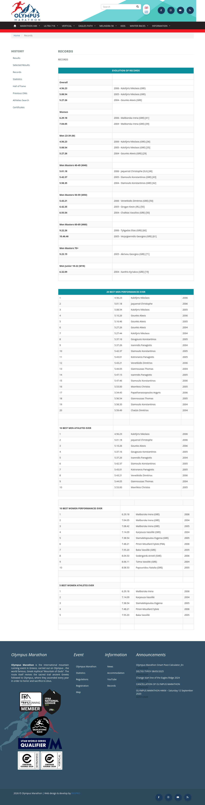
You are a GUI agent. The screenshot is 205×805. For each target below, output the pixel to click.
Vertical (67, 26)
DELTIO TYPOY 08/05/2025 (150, 671)
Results (16, 58)
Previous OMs (20, 93)
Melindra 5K (107, 26)
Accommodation (115, 672)
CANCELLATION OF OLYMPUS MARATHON (158, 684)
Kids (123, 25)
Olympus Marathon (86, 666)
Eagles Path (86, 26)
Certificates (19, 107)
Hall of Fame (19, 86)
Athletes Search (21, 100)
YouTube (112, 679)
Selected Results (21, 65)
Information (160, 26)
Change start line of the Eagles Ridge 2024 (158, 677)
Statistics (17, 79)
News (110, 666)
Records (17, 72)
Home (15, 26)
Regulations (82, 679)
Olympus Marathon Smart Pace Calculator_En (160, 664)
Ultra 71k (50, 26)
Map (78, 692)
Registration (82, 685)
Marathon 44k (29, 26)
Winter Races (138, 26)
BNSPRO (75, 793)
